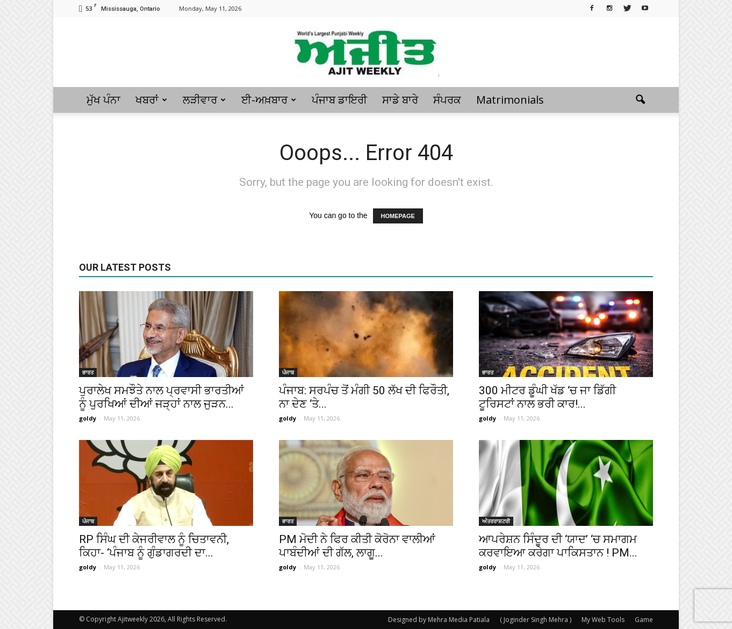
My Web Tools (603, 619)
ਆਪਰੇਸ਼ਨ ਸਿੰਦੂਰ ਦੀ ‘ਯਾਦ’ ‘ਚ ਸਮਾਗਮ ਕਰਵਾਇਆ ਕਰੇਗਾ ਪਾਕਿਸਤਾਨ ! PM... (558, 546)
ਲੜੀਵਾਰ (204, 99)
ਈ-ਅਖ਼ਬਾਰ (268, 99)
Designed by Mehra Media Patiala (439, 619)
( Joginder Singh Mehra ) (535, 619)
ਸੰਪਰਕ (447, 99)
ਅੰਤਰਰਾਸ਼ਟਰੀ (496, 521)
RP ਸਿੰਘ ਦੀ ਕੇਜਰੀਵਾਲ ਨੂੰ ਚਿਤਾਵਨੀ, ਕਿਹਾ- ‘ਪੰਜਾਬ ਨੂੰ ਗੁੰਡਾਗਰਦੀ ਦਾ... (154, 546)
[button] (640, 100)
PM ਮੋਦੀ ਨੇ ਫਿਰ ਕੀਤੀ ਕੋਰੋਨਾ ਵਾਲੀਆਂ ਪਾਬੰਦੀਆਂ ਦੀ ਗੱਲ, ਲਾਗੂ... (357, 546)
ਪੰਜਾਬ (288, 372)
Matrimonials (510, 99)
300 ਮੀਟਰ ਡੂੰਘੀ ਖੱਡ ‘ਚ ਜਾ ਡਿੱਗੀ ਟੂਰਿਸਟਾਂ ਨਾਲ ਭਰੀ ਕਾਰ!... (547, 397)
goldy (87, 418)
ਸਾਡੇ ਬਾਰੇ (400, 99)
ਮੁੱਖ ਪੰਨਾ (103, 99)
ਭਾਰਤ (88, 372)
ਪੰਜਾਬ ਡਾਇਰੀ (339, 99)
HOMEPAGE (398, 216)
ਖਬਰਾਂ (151, 99)
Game (644, 619)
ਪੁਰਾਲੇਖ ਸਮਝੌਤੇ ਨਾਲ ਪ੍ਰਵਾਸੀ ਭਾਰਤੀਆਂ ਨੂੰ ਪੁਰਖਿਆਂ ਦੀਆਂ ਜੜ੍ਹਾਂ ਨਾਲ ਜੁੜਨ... (161, 397)
